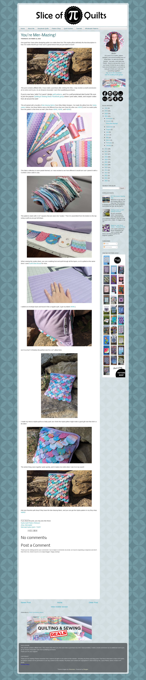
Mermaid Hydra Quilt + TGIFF (31, 527)
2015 (106, 167)
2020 (106, 154)
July (107, 132)
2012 (106, 175)
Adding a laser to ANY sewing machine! (117, 210)
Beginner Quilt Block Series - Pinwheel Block (118, 226)
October (108, 121)
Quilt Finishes (68, 28)
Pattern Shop (56, 28)
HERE (80, 107)
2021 (106, 151)
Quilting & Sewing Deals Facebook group (49, 96)
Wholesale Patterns (91, 28)
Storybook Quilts (43, 28)
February (109, 143)
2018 (106, 159)
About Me (31, 28)
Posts (106, 243)
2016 (106, 164)
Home (23, 28)
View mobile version (59, 607)
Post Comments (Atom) (36, 612)
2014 (106, 170)
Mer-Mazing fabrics (48, 105)
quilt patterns (57, 94)
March (108, 140)
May (107, 137)
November (109, 118)
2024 (106, 113)
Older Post (93, 602)
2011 (106, 178)
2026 (106, 108)
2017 (106, 162)
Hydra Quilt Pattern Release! (30, 523)
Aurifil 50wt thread (35, 263)
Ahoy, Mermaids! (26, 525)
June (108, 135)
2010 (106, 180)
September (109, 127)
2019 (106, 157)
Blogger (85, 669)
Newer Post (26, 602)
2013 (106, 172)
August (108, 129)
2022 (106, 149)
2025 (106, 111)
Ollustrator (72, 669)
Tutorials (79, 28)
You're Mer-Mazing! (112, 123)
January (108, 145)
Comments (108, 247)
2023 (106, 116)
